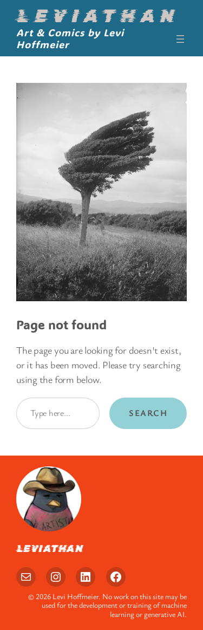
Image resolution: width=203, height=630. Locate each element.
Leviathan (97, 16)
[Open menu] (180, 39)
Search (148, 413)
